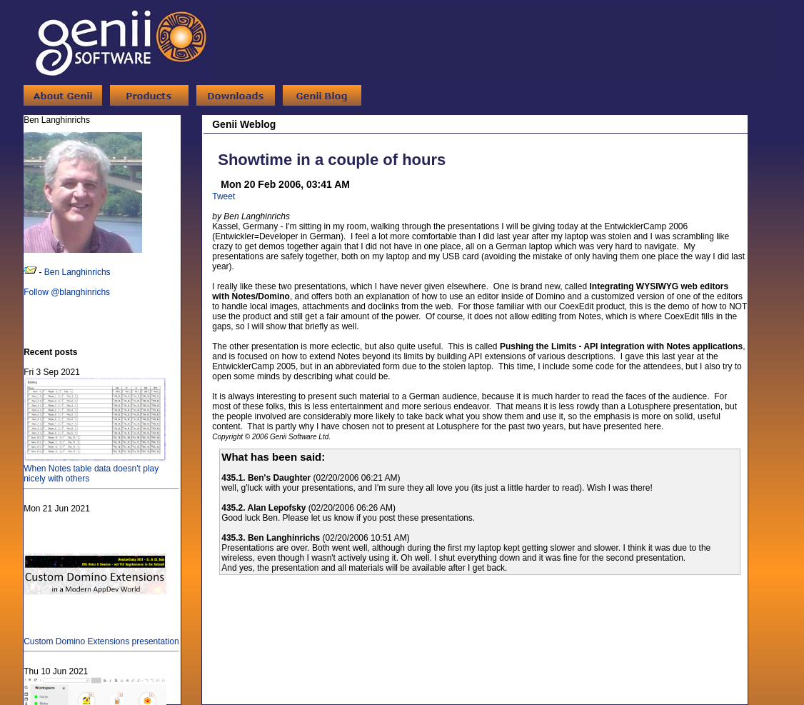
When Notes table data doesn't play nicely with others (95, 469)
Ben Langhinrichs (77, 272)
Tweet (223, 196)
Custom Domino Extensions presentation (101, 636)
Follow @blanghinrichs (67, 292)
